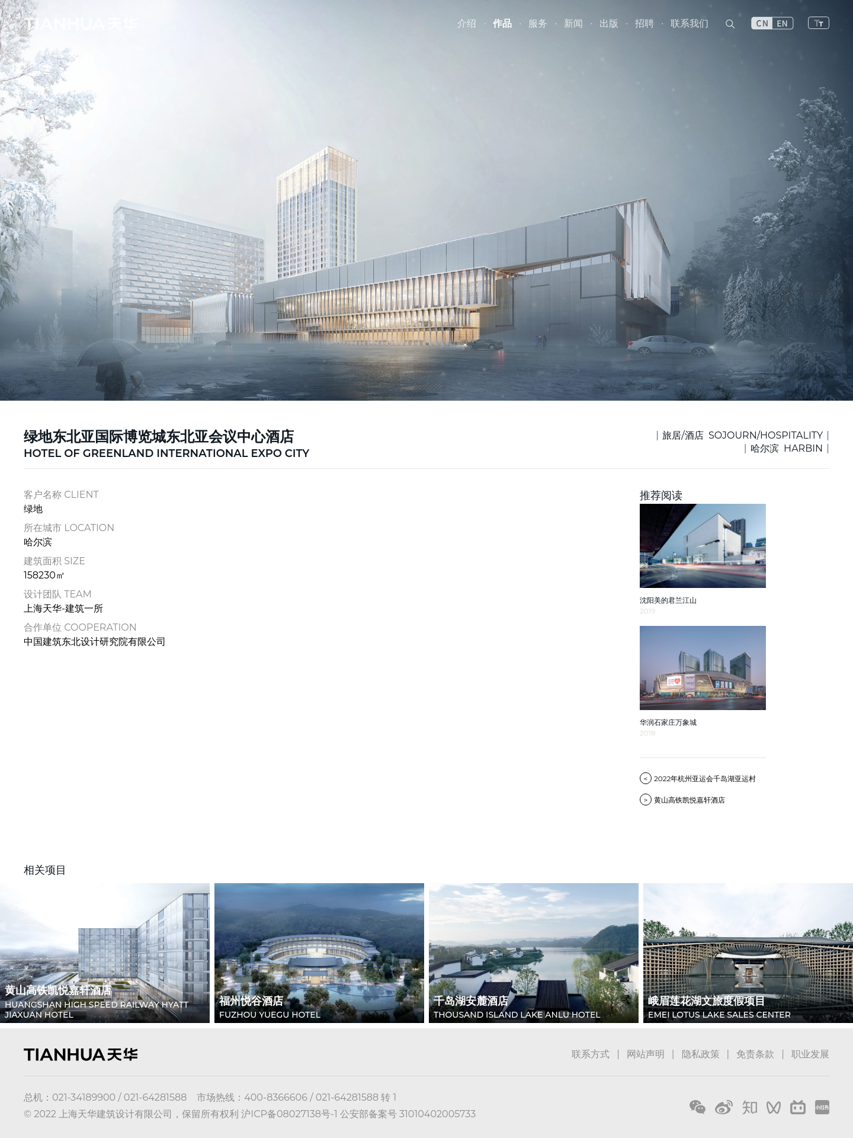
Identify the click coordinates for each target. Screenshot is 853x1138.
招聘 (644, 23)
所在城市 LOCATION (69, 527)
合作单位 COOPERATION (80, 627)
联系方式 (591, 1054)
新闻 (573, 23)
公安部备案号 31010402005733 (408, 1114)
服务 (537, 23)
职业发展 (810, 1054)
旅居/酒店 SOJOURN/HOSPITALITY (742, 435)
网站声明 (646, 1054)
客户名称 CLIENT (61, 494)
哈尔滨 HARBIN (787, 448)
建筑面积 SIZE (54, 561)
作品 (502, 23)
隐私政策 (701, 1054)
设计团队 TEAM (58, 594)
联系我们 (689, 23)
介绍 (466, 23)
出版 (608, 23)
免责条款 (755, 1054)
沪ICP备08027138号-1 (289, 1114)
